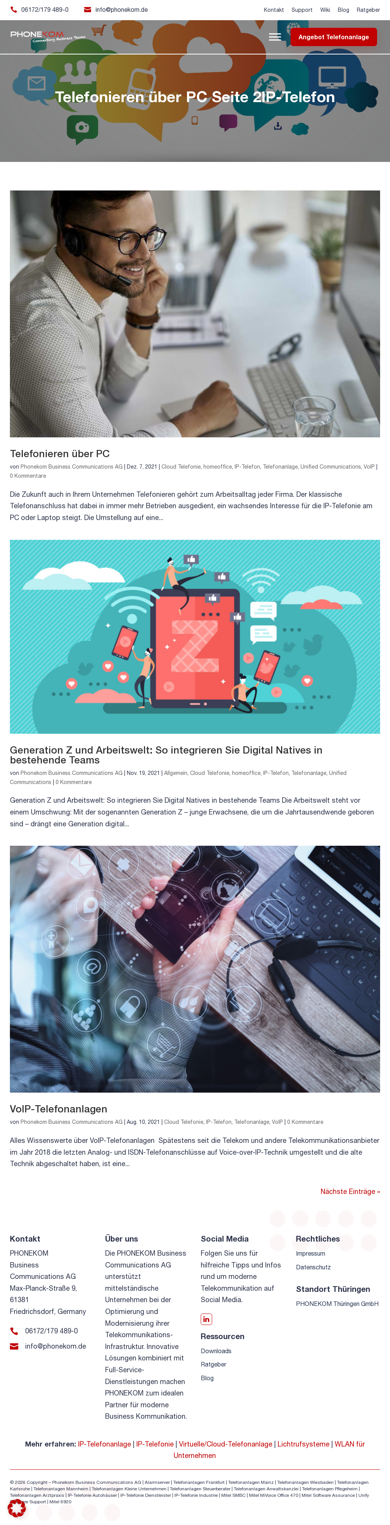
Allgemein (175, 773)
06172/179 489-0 (45, 9)
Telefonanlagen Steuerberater (200, 1488)
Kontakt (274, 10)
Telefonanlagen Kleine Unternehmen (129, 1488)
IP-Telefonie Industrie (196, 1495)
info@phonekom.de (122, 9)
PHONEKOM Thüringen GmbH (337, 1303)
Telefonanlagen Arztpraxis (37, 1495)
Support (302, 10)
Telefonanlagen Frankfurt (199, 1482)
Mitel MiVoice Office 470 (273, 1495)
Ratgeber (368, 10)
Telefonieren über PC (60, 453)
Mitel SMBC (233, 1495)
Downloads (216, 1350)
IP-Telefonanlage (104, 1444)
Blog (343, 10)
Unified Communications (330, 467)
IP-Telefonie (155, 1444)
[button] (17, 1508)
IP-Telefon (247, 467)
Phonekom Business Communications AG (72, 467)
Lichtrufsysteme (303, 1444)
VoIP (369, 467)
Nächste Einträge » (350, 1191)
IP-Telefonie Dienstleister (145, 1495)
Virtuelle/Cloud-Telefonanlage (225, 1444)
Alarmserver (157, 1482)
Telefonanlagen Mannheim (62, 1488)
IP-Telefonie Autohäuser (92, 1495)
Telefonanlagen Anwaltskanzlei (266, 1488)
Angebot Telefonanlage (334, 36)
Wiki (325, 10)
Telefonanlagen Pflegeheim (330, 1488)
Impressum (310, 1253)
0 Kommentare (28, 476)
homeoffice (217, 467)
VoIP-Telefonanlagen (58, 1109)
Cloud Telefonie (181, 467)
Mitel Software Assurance (328, 1495)
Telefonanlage (280, 467)
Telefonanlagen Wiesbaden (305, 1482)
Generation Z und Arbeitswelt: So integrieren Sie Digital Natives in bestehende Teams (166, 755)
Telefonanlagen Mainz (251, 1482)
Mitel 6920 (60, 1501)
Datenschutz (313, 1267)
